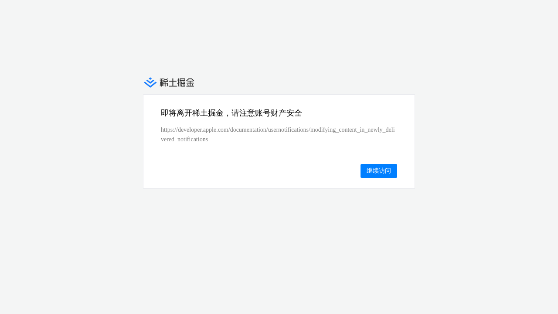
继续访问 (379, 170)
